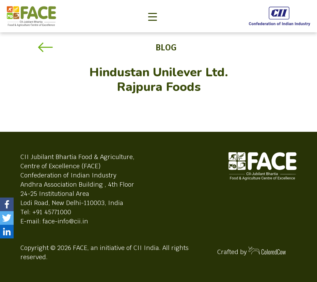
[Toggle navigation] (152, 5)
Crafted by (251, 251)
